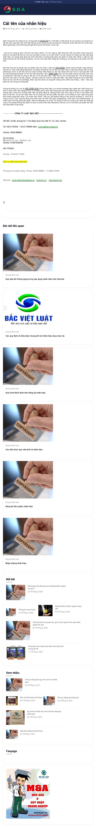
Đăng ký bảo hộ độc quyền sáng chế (68, 607)
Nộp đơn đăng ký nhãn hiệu (31, 731)
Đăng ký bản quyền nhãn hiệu (19, 506)
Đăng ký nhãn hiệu (12, 275)
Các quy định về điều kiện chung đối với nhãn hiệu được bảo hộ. (35, 336)
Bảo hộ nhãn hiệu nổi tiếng (31, 697)
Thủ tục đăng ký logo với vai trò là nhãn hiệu (41, 681)
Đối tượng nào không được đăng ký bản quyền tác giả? (47, 587)
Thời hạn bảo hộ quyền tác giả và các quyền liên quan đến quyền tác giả (56, 623)
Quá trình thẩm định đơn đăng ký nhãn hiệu (26, 393)
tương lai (44, 41)
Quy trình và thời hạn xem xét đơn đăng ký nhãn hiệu (44, 712)
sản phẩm (60, 68)
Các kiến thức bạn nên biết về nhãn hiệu (24, 449)
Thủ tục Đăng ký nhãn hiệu (68, 698)
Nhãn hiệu (53, 74)
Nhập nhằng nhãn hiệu (16, 563)
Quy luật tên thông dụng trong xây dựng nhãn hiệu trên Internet (35, 279)
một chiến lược (32, 88)
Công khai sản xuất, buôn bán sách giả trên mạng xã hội (46, 647)
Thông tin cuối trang (26, 610)
